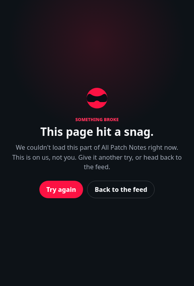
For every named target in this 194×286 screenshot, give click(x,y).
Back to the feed (121, 189)
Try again (61, 189)
